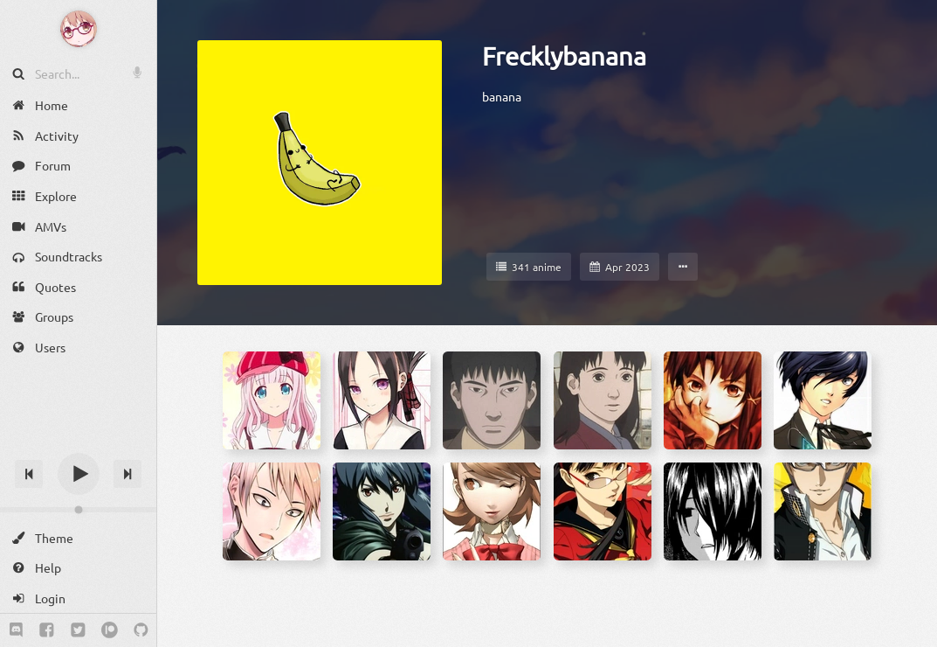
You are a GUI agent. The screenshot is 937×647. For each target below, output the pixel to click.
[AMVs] (78, 226)
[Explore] (78, 196)
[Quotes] (78, 287)
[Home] (78, 105)
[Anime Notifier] (78, 28)
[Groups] (78, 317)
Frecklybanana (564, 56)
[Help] (78, 568)
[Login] (78, 598)
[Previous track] (29, 474)
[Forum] (78, 165)
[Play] (79, 474)
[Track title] (78, 443)
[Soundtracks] (78, 256)
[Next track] (127, 474)
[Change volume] (78, 509)
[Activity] (78, 136)
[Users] (78, 347)
